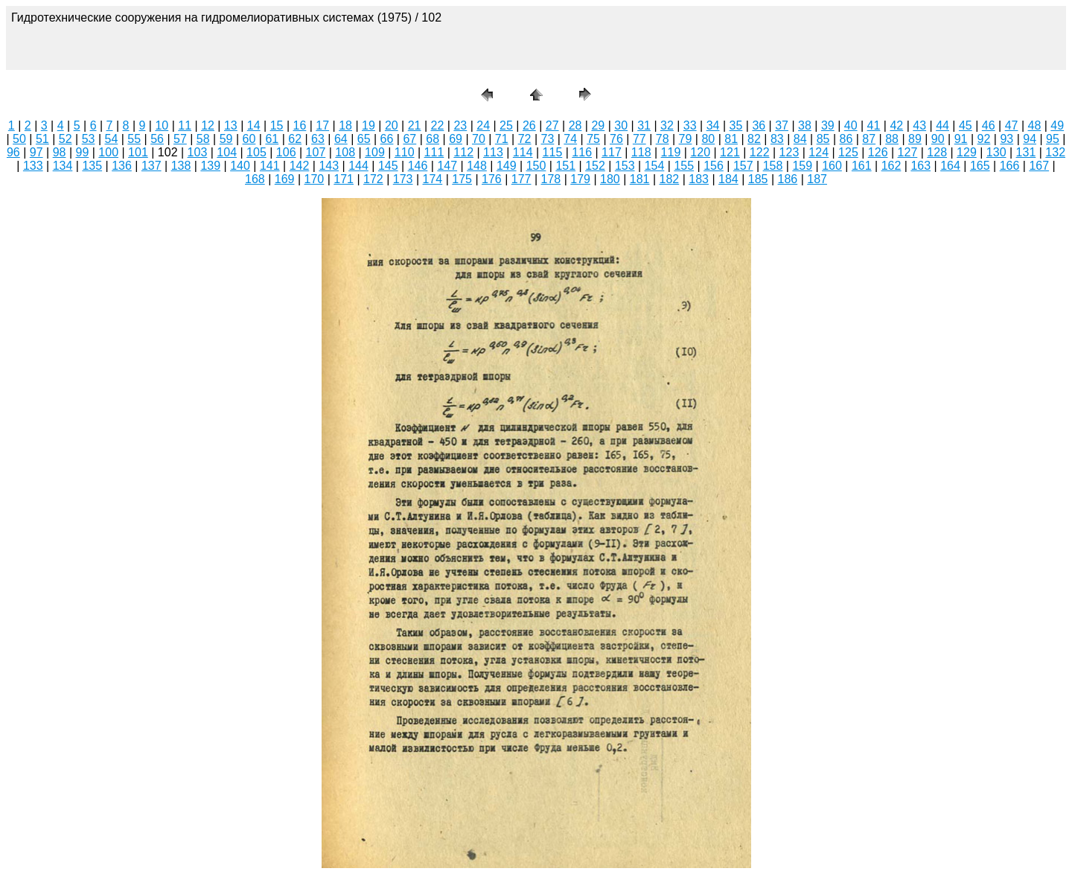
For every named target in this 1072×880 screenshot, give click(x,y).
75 (593, 139)
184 (728, 179)
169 (285, 179)
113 (493, 152)
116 (582, 152)
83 (777, 139)
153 (625, 165)
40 (851, 125)
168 (255, 179)
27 (552, 125)
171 (344, 179)
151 (565, 165)
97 (36, 152)
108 (345, 152)
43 (919, 125)
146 (418, 165)
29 (597, 125)
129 (967, 152)
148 (477, 165)
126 (878, 152)
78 (662, 139)
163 (920, 165)
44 (942, 125)
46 (988, 125)
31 (644, 125)
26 (529, 125)
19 (368, 125)
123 (789, 152)
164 (950, 165)
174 (433, 179)
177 (521, 179)
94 (1029, 139)
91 (961, 139)
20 (391, 125)
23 (460, 125)
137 (151, 165)
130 (996, 152)
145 (388, 165)
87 (868, 139)
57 (180, 139)
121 (730, 152)
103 (198, 152)
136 (122, 165)
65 (364, 139)
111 (434, 152)
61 (271, 139)
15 (277, 125)
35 (736, 125)
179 (580, 179)
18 (345, 125)
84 (800, 139)
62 (295, 139)
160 (832, 165)
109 (375, 152)
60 (249, 139)
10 (161, 125)
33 (690, 125)
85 (823, 139)
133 (33, 165)
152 (595, 165)
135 (92, 165)
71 (501, 139)
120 (700, 152)
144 (358, 165)
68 (432, 139)
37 (781, 125)
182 (670, 179)
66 (387, 139)
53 (88, 139)
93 (1006, 139)
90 (938, 139)
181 (640, 179)
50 (19, 139)
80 (708, 139)
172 (373, 179)
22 (437, 125)
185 (758, 179)
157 (743, 165)
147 (447, 165)
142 (300, 165)
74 (570, 139)
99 (82, 152)
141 (270, 165)
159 (802, 165)
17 (322, 125)
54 (111, 139)
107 (316, 152)
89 (915, 139)
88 (892, 139)
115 (553, 152)
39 (828, 125)
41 (874, 125)
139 (210, 165)
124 (818, 152)
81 (731, 139)
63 (318, 139)
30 (621, 125)
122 (760, 152)
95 (1052, 139)
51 (42, 139)
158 (773, 165)
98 (59, 152)
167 (1039, 165)
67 (409, 139)
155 (684, 165)
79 (685, 139)
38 (804, 125)
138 (181, 165)
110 (405, 152)
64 (341, 139)
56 (157, 139)
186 (788, 179)
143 (329, 165)
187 (817, 179)
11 (184, 125)
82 (754, 139)
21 (414, 125)
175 (462, 179)
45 (965, 125)
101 (138, 152)
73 (548, 139)
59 (226, 139)
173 (403, 179)
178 (551, 179)
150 (536, 165)
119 (671, 152)
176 (492, 179)
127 (908, 152)
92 (984, 139)
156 (714, 165)
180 (610, 179)
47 (1011, 125)
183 (699, 179)
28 (575, 125)
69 (455, 139)
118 (641, 152)
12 (207, 125)
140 (240, 165)
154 (655, 165)
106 (286, 152)
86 (845, 139)
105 (256, 152)
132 (1055, 152)
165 (980, 165)
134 (63, 165)
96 (13, 152)
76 (616, 139)
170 (314, 179)
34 (713, 125)
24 (483, 125)
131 (1026, 152)
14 (254, 125)
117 (612, 152)
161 (862, 165)
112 (463, 152)
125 (848, 152)
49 (1057, 125)
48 (1034, 125)
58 (203, 139)
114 (523, 152)
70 (478, 139)
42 (896, 125)
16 (300, 125)
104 (227, 152)
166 (1010, 165)
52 (65, 139)
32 (667, 125)
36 (758, 125)
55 (134, 139)
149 (507, 165)
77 (639, 139)
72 (525, 139)
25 (506, 125)
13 (230, 125)
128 (937, 152)
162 (891, 165)
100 (108, 152)
